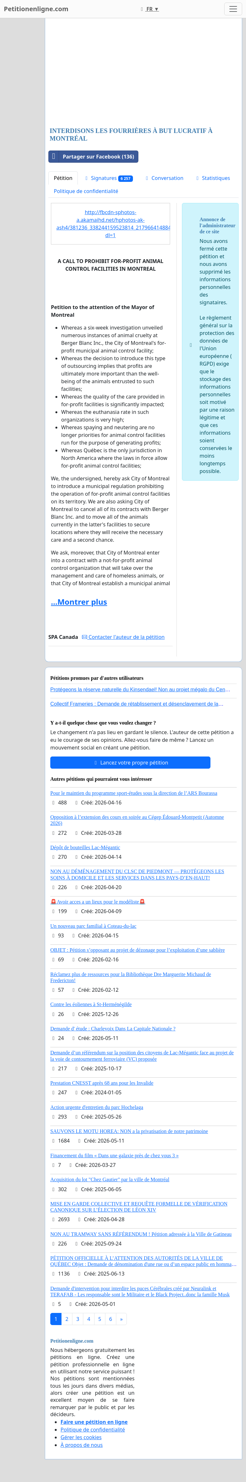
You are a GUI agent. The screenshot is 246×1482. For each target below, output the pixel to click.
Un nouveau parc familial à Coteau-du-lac (93, 926)
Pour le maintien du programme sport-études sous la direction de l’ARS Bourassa (133, 793)
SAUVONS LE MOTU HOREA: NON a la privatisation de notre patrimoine (129, 1131)
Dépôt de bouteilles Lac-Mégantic (85, 847)
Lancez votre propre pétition (130, 762)
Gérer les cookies (81, 1437)
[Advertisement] (143, 73)
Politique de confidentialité (86, 191)
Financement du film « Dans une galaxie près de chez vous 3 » (114, 1155)
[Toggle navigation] (233, 9)
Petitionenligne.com (36, 8)
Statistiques (212, 178)
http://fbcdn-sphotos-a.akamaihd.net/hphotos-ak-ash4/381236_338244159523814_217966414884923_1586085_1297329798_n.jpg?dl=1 (113, 224)
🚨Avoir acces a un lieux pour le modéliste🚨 (97, 901)
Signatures (108, 178)
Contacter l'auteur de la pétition (123, 636)
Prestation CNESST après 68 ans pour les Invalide (101, 1083)
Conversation (164, 178)
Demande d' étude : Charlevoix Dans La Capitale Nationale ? (113, 1028)
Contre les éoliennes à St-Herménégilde (91, 1004)
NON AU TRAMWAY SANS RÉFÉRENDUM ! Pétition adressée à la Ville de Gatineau (141, 1234)
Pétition (63, 178)
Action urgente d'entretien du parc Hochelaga (96, 1107)
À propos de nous (82, 1444)
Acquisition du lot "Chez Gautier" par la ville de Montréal (109, 1179)
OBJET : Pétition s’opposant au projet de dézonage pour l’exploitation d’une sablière (137, 950)
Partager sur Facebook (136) (91, 156)
